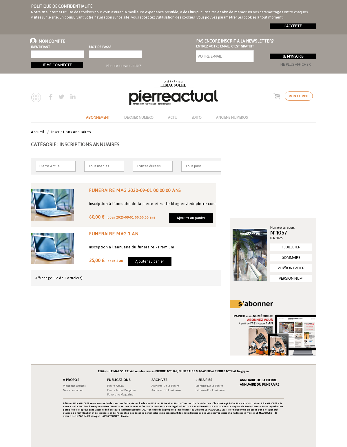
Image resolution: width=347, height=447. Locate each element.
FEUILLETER (291, 247)
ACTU (172, 117)
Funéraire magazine (120, 394)
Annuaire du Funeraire (259, 384)
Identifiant (40, 47)
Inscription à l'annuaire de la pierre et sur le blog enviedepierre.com (152, 203)
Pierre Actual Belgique (121, 390)
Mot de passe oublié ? (123, 66)
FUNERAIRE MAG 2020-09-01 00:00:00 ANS (135, 190)
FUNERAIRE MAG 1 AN (113, 233)
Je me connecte (57, 65)
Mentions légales (74, 385)
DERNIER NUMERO (139, 117)
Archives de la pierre (165, 385)
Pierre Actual (115, 385)
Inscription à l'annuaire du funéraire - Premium (131, 247)
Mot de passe (99, 47)
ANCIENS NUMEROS (232, 117)
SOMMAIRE (291, 257)
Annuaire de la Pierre (258, 380)
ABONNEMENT (98, 117)
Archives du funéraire (166, 390)
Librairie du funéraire (210, 390)
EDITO (196, 117)
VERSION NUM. (291, 278)
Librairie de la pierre (209, 385)
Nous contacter (73, 390)
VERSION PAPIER (291, 268)
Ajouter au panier (191, 218)
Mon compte (298, 96)
